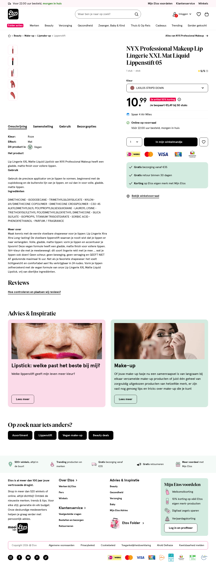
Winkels (203, 3)
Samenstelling (43, 126)
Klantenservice (185, 3)
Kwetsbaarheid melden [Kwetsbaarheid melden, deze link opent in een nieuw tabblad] (191, 545)
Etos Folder (133, 523)
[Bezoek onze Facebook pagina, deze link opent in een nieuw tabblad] (19, 557)
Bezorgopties (86, 126)
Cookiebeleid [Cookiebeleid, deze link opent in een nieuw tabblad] (108, 545)
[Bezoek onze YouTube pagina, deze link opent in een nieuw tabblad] (28, 557)
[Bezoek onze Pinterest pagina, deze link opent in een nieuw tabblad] (37, 557)
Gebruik (65, 126)
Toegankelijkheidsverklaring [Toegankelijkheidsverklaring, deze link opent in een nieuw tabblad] (136, 545)
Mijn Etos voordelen (160, 3)
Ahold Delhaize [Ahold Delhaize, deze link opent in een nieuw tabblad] (165, 545)
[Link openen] (171, 557)
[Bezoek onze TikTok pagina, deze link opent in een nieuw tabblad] (45, 557)
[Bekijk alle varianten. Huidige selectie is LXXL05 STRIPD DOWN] (167, 88)
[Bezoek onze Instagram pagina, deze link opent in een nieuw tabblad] (10, 557)
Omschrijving (17, 126)
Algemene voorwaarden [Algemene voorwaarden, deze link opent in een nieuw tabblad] (61, 545)
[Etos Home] (13, 14)
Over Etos (68, 480)
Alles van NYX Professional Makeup (184, 36)
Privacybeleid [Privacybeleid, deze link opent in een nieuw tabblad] (88, 545)
